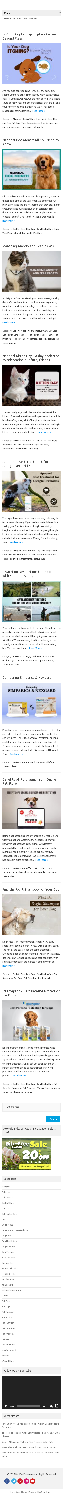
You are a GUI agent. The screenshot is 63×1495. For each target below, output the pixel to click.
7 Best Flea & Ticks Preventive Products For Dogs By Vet (29, 1447)
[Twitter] (14, 1483)
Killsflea (50, 762)
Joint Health (7, 1285)
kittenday (33, 448)
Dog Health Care (44, 119)
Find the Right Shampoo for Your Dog (31, 889)
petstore (52, 872)
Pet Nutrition (8, 1323)
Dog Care (30, 229)
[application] (31, 1392)
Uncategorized (9, 1350)
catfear (33, 339)
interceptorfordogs (22, 1092)
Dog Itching (46, 123)
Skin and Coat (8, 1344)
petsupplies (38, 127)
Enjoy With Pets (33, 656)
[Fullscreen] (57, 1406)
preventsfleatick (11, 766)
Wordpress (46, 1492)
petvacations (46, 660)
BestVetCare (29, 119)
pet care (27, 127)
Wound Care (8, 1361)
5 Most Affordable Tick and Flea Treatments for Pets (27, 1442)
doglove (7, 1092)
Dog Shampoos (9, 1246)
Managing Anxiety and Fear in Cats (28, 246)
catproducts (9, 448)
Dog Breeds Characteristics (15, 1230)
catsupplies (53, 339)
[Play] (6, 1406)
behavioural (28, 331)
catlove (42, 339)
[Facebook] (7, 1483)
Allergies (17, 119)
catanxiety (23, 339)
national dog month (22, 233)
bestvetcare (33, 123)
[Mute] (51, 1406)
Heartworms (8, 1279)
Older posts (11, 1106)
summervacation (11, 664)
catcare (6, 872)
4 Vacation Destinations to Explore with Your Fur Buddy (28, 574)
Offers (29, 868)
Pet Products (49, 554)
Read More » (38, 111)
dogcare (28, 872)
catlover (44, 444)
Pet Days (6, 1306)
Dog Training (8, 1252)
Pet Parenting (47, 335)
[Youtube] (32, 1483)
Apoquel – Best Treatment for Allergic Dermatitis (25, 464)
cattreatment (9, 343)
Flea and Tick (14, 554)
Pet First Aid (8, 1312)
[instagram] (26, 1483)
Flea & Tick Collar (10, 1268)
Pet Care (16, 123)
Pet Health (34, 335)
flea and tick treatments (20, 558)
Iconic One (15, 1492)
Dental (5, 1219)
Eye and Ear (7, 1263)
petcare (5, 1339)
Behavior (17, 331)
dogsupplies (40, 872)
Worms (40, 1088)
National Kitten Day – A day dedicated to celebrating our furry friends (30, 358)
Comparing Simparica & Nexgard (26, 677)
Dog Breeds (7, 1224)
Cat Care (53, 331)
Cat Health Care (10, 335)
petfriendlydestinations (27, 660)
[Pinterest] (20, 1483)
